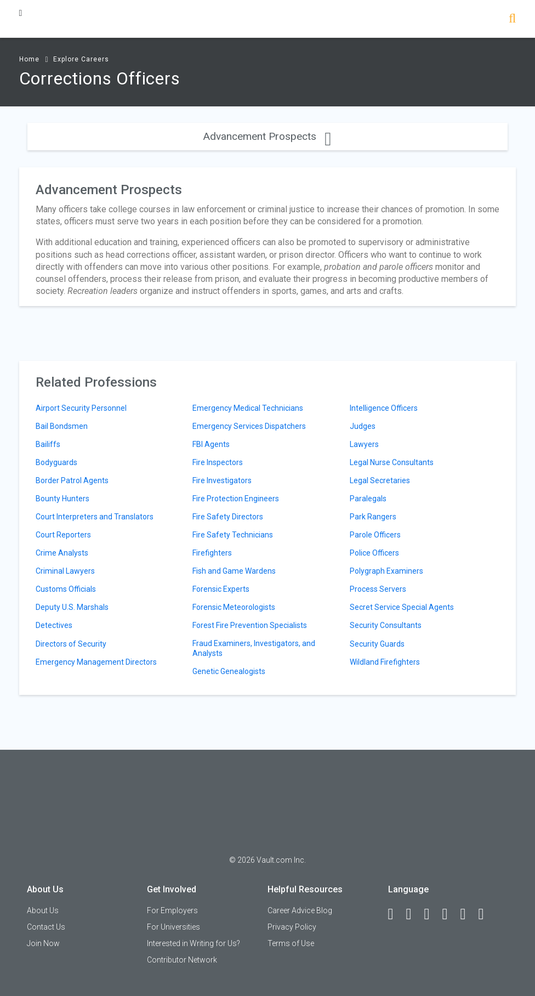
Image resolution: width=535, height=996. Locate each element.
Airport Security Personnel (81, 408)
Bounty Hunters (62, 498)
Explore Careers (81, 59)
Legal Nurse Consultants (392, 462)
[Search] (512, 19)
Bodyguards (56, 462)
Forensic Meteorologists (233, 607)
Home (29, 59)
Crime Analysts (62, 552)
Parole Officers (375, 534)
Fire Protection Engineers (235, 498)
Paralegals (368, 498)
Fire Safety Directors (227, 516)
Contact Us (46, 927)
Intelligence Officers (384, 408)
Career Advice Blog (300, 910)
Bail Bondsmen (62, 426)
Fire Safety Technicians (232, 534)
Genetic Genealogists (228, 671)
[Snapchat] (486, 914)
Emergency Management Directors (96, 662)
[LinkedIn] (414, 914)
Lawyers (364, 444)
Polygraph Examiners (386, 571)
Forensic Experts (220, 589)
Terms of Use (291, 943)
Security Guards (377, 644)
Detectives (54, 625)
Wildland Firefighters (385, 662)
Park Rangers (373, 516)
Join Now (43, 943)
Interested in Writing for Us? (193, 943)
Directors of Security (71, 644)
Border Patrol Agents (72, 480)
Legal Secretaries (380, 480)
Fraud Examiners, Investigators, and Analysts (253, 648)
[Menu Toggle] (20, 13)
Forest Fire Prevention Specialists (249, 625)
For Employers (172, 910)
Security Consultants (386, 625)
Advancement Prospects (267, 136)
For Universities (173, 927)
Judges (362, 426)
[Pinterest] (468, 914)
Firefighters (212, 552)
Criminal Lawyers (65, 571)
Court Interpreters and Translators (94, 516)
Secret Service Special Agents (402, 607)
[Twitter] (432, 914)
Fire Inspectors (217, 462)
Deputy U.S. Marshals (72, 607)
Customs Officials (66, 589)
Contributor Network (182, 959)
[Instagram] (450, 914)
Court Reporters (63, 534)
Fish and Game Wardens (234, 571)
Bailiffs (48, 444)
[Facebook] (395, 914)
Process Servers (378, 589)
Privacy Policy (292, 927)
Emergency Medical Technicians (247, 408)
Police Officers (374, 552)
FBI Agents (211, 444)
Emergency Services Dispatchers (249, 426)
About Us (43, 910)
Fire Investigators (222, 480)
